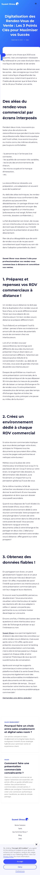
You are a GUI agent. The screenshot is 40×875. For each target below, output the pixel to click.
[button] (36, 4)
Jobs (20, 839)
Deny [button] (20, 867)
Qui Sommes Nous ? (20, 832)
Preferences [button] (20, 871)
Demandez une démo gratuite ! (17, 698)
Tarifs (20, 829)
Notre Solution (20, 825)
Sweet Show (8, 633)
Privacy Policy (8, 857)
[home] (14, 4)
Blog (20, 835)
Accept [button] (20, 862)
